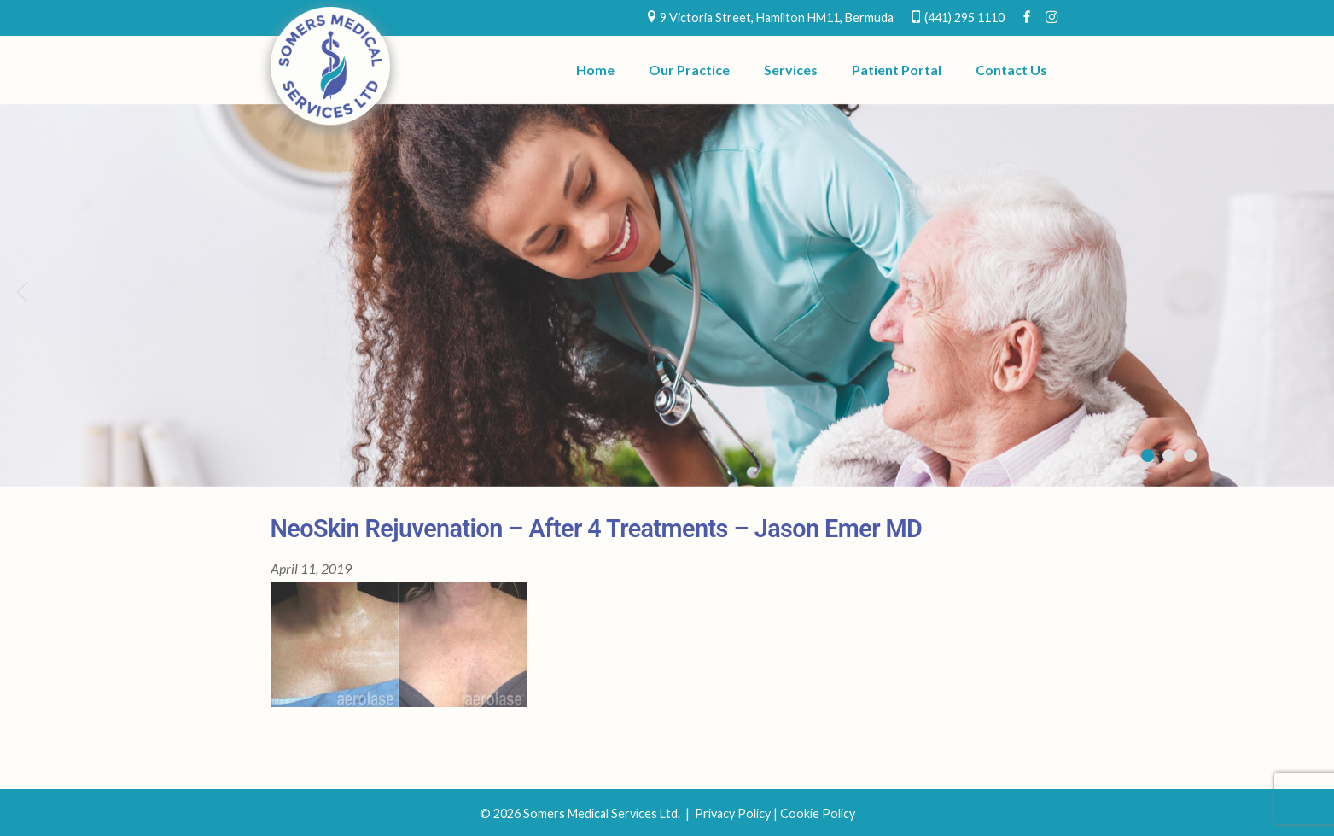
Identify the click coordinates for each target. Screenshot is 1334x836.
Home (595, 69)
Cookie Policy (817, 813)
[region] (667, 295)
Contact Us (1011, 69)
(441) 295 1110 (964, 17)
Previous (21, 291)
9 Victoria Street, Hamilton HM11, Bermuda (777, 17)
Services (791, 69)
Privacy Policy (733, 813)
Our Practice (689, 69)
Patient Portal (896, 69)
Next (1312, 291)
